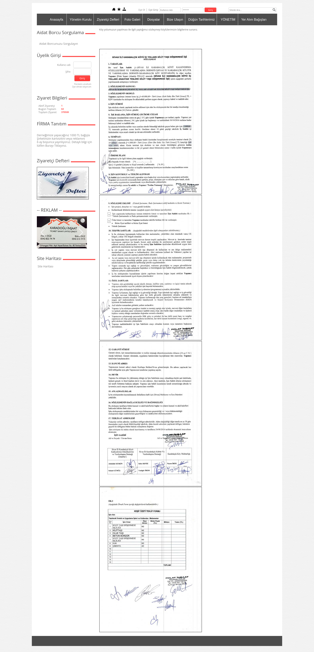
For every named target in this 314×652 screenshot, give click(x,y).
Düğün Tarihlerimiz (201, 19)
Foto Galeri (132, 19)
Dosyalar (153, 19)
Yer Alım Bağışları (254, 19)
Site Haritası (45, 266)
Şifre (67, 71)
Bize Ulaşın (175, 19)
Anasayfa (56, 19)
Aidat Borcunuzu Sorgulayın (58, 44)
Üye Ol (141, 9)
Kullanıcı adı (63, 65)
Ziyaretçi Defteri (108, 19)
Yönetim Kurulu (81, 19)
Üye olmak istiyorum (81, 86)
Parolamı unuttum (82, 84)
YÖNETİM (228, 19)
